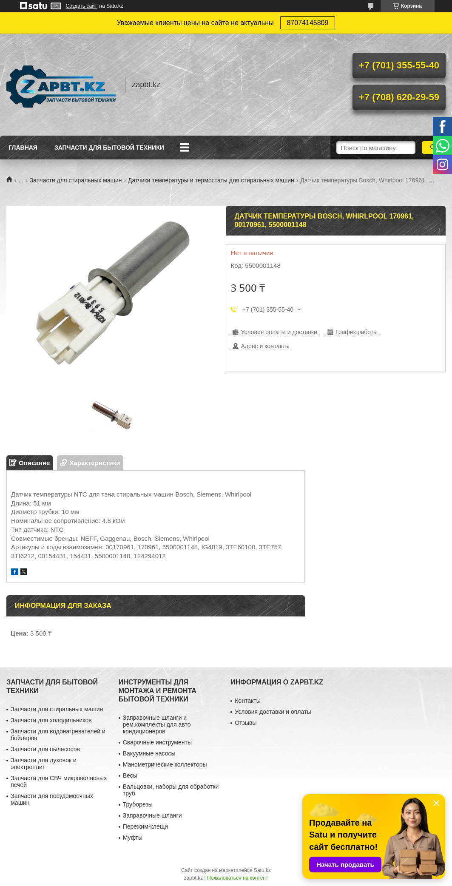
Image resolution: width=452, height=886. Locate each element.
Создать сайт (81, 6)
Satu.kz (262, 870)
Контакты (247, 700)
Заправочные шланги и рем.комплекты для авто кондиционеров (157, 724)
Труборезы (138, 804)
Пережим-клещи (145, 826)
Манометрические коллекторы (165, 764)
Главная (23, 147)
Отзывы (245, 722)
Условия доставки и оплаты (273, 711)
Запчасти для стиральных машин (76, 180)
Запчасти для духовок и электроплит (44, 763)
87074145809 (308, 22)
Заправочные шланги (152, 815)
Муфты (132, 837)
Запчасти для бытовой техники (109, 147)
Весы (130, 775)
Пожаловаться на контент (237, 878)
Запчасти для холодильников (51, 720)
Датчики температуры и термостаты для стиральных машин (211, 180)
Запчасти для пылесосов (45, 749)
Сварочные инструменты (157, 742)
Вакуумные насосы (149, 753)
